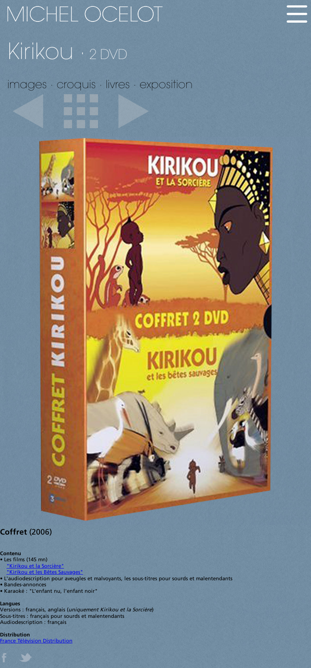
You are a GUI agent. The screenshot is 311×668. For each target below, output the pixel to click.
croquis (76, 83)
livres (118, 83)
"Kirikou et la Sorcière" (35, 566)
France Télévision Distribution (36, 641)
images (27, 83)
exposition (166, 83)
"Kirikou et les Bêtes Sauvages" (44, 572)
